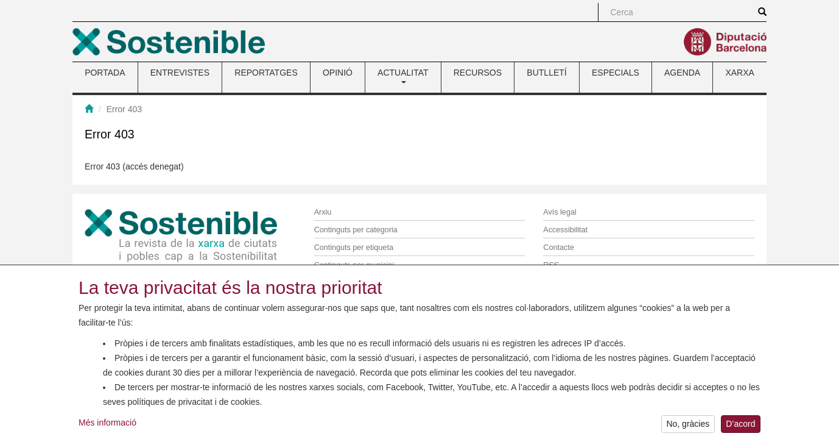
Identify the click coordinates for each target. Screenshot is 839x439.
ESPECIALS (615, 72)
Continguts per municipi (354, 265)
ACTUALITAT (403, 76)
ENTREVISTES (179, 72)
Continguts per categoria (356, 230)
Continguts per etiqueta (353, 247)
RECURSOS (478, 72)
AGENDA (682, 72)
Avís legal (559, 212)
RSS (551, 265)
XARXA (739, 72)
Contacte (558, 247)
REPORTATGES (265, 72)
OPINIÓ (338, 72)
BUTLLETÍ (546, 72)
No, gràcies (687, 429)
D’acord (740, 429)
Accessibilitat (565, 230)
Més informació (107, 427)
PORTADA (105, 72)
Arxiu (323, 212)
